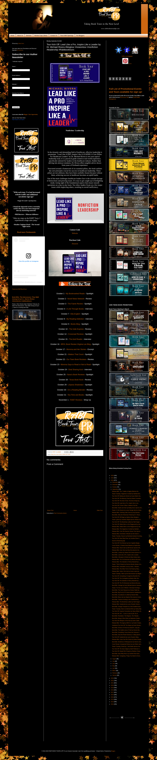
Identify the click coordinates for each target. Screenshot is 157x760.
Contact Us (53, 35)
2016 (112, 694)
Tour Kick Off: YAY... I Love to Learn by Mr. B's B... (125, 613)
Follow (130, 63)
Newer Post (50, 510)
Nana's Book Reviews (76, 375)
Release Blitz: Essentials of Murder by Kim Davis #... (126, 533)
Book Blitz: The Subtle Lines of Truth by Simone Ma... (126, 630)
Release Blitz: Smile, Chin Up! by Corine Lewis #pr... (126, 571)
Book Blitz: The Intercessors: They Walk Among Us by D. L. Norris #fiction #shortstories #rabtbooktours (25, 299)
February (114, 673)
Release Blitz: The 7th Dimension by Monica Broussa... (126, 559)
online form (21, 43)
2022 (112, 680)
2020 (112, 685)
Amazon (75, 244)
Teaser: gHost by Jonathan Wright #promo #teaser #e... (127, 519)
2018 (112, 690)
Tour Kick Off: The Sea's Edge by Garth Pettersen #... (126, 649)
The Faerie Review (75, 304)
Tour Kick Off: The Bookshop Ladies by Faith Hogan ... (126, 522)
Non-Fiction (59, 454)
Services (28, 35)
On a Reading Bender (77, 390)
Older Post (100, 510)
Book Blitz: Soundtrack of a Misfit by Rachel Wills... (125, 595)
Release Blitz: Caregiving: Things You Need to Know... (126, 656)
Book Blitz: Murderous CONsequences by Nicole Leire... (127, 642)
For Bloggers (80, 35)
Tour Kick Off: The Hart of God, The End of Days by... (126, 500)
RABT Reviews (76, 400)
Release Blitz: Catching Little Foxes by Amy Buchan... (126, 512)
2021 (112, 683)
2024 (112, 480)
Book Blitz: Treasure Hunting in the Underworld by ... (126, 599)
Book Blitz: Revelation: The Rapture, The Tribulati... (125, 616)
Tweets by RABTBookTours (19, 289)
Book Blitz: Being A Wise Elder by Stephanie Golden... (126, 618)
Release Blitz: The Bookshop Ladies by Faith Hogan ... (126, 602)
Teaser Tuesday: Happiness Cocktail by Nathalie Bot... (126, 493)
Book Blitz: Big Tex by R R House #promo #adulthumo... (127, 592)
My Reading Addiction (75, 319)
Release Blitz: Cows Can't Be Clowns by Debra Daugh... (127, 639)
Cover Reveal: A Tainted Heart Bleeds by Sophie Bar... (126, 545)
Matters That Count (76, 354)
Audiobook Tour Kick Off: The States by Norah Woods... (127, 625)
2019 (112, 687)
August (114, 659)
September (115, 489)
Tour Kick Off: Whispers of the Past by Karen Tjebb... (126, 620)
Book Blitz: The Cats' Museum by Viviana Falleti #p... (126, 590)
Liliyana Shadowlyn (76, 385)
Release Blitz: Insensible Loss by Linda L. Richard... (126, 566)
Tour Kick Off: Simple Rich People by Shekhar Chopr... (126, 651)
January (114, 675)
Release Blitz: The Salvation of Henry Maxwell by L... (126, 562)
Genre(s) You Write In (18, 93)
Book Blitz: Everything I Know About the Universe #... (126, 632)
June (113, 663)
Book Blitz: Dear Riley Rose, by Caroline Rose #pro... (126, 653)
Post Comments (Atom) (60, 513)
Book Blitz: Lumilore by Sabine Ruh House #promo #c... (127, 552)
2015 (112, 697)
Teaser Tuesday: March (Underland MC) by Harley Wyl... (127, 609)
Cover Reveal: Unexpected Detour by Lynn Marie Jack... (127, 644)
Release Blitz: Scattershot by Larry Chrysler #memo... (126, 604)
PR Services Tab (124, 97)
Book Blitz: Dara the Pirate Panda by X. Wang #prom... (126, 634)
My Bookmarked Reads (75, 294)
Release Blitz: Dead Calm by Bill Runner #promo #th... (126, 547)
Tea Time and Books (76, 395)
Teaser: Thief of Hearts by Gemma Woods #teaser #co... (127, 564)
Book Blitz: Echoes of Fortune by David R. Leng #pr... (126, 627)
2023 (112, 678)
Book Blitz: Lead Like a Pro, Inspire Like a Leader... (125, 555)
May (113, 666)
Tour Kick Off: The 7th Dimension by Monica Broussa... (126, 583)
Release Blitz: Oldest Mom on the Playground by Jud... (126, 526)
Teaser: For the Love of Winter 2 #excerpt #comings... (126, 587)
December (115, 482)
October (114, 487)
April (113, 668)
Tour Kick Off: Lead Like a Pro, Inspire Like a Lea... (125, 503)
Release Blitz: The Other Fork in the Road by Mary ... (126, 569)
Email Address (16, 75)
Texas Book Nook (76, 380)
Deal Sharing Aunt (75, 370)
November (115, 484)
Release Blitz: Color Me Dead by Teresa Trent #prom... (126, 531)
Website (75, 233)
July (113, 661)
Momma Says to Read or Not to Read (76, 365)
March (114, 670)
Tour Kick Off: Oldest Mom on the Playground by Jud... (126, 524)
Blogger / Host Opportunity (31, 114)
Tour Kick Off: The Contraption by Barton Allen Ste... (126, 578)
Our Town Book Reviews (76, 359)
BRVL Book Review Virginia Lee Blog (76, 344)
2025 (112, 478)
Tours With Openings (66, 35)
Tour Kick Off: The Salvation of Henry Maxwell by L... (126, 580)
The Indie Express (76, 329)
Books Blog (75, 324)
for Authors (20, 50)
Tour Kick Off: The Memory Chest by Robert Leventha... (127, 498)
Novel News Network (75, 299)
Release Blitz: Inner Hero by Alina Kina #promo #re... (126, 550)
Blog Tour (53, 454)
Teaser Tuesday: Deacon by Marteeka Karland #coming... (127, 536)
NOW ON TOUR (66, 454)
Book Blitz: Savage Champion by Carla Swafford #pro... (127, 606)
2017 (112, 692)
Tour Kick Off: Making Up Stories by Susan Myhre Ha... (126, 496)
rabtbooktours (30, 282)
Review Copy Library (40, 35)
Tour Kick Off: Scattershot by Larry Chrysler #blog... (125, 637)
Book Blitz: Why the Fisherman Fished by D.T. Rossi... (126, 515)
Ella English (75, 314)
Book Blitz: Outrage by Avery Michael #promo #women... (127, 585)
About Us (20, 35)
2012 (112, 704)
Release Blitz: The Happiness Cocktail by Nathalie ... (126, 529)
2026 (112, 475)
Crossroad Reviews (76, 334)
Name (14, 66)
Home (12, 35)
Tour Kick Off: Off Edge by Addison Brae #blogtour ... (126, 517)
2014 (112, 699)
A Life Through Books (75, 309)
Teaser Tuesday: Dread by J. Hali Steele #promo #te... (126, 646)
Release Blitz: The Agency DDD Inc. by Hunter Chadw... (127, 623)
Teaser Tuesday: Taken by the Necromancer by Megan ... (127, 573)
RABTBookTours (19, 282)
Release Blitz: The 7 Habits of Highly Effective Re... (125, 491)
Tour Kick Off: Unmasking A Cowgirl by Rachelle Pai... (126, 576)
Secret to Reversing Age (118, 540)
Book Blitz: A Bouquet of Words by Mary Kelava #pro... (126, 557)
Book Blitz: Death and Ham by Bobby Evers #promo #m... (127, 508)
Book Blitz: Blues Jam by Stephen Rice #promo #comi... (127, 597)
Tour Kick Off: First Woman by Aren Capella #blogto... (126, 543)
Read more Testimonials (26, 232)
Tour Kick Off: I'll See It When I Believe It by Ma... (125, 505)
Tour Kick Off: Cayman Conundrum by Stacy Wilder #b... (127, 611)
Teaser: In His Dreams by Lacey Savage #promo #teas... (127, 510)
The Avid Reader (75, 339)
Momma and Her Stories (76, 349)
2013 (112, 701)
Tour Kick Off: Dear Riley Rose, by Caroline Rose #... (126, 538)
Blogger (113, 751)
